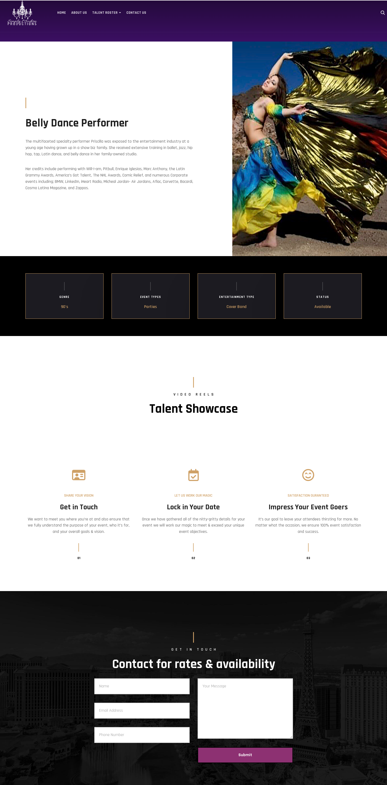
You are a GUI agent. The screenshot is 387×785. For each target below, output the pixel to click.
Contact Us (136, 12)
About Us (79, 12)
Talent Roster (105, 12)
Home (61, 12)
